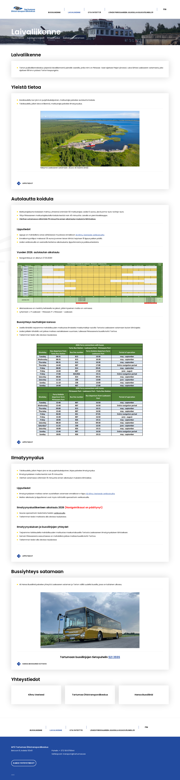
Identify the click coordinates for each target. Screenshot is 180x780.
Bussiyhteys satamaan (73, 38)
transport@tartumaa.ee (74, 754)
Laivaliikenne (74, 12)
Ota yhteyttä (94, 12)
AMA (12, 775)
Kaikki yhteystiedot (23, 763)
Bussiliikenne (54, 12)
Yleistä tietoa (17, 38)
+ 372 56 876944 (66, 750)
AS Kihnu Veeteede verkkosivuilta (90, 235)
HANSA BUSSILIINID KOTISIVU (34, 664)
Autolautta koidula (35, 38)
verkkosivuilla (59, 513)
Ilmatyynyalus (53, 38)
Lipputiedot (27, 183)
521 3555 (114, 657)
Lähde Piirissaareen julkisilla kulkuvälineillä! (130, 12)
